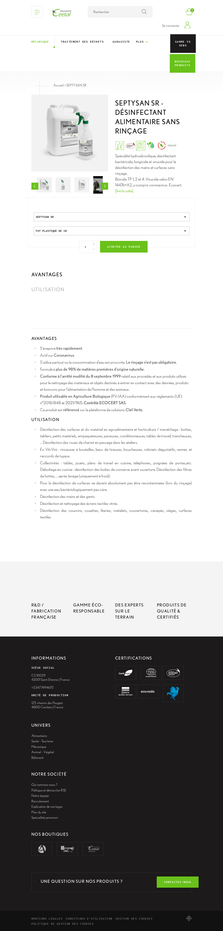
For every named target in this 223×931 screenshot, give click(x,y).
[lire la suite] (124, 190)
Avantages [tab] (47, 274)
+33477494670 (42, 687)
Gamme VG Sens (183, 43)
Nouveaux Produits (182, 63)
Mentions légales (47, 918)
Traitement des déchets (82, 41)
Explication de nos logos (46, 806)
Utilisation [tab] (48, 289)
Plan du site (38, 812)
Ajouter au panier (123, 246)
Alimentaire (39, 736)
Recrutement (40, 801)
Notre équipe (40, 796)
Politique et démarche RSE (48, 790)
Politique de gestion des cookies (62, 923)
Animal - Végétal (42, 752)
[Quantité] (85, 247)
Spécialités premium (44, 817)
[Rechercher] (120, 12)
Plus (142, 42)
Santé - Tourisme (42, 741)
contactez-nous (177, 881)
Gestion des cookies (134, 918)
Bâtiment (37, 758)
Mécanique (40, 41)
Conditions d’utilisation (89, 918)
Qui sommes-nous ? (44, 785)
